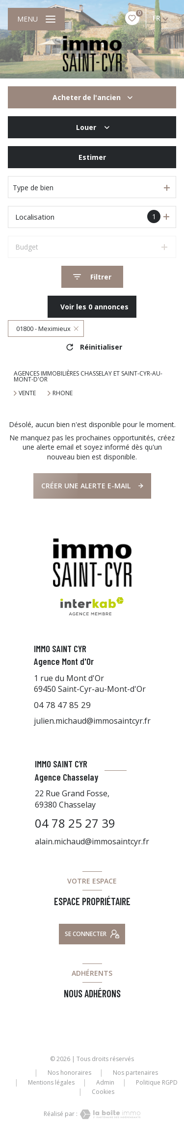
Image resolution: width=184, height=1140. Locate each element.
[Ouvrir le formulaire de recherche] (92, 277)
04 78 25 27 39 (75, 823)
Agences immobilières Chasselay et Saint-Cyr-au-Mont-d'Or (88, 376)
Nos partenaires (135, 1072)
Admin (105, 1082)
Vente (27, 393)
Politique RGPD (157, 1082)
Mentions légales (51, 1082)
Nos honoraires (69, 1072)
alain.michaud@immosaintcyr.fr (92, 841)
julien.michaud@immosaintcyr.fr (92, 720)
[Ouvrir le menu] (36, 19)
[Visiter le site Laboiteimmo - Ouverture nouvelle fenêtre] (109, 1114)
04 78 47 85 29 (62, 704)
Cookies (103, 1092)
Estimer (92, 157)
